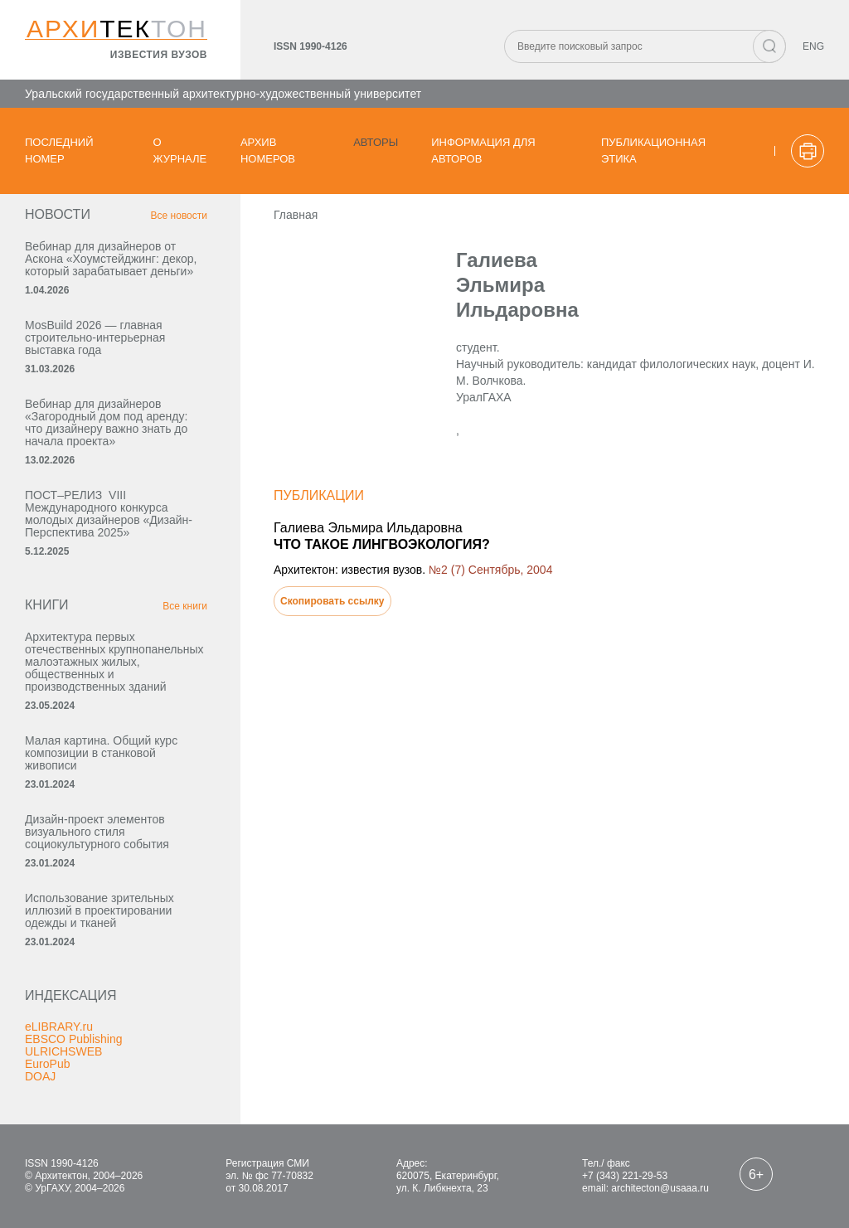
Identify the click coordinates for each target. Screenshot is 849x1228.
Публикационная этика (653, 150)
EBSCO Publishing (74, 1039)
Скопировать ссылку (332, 601)
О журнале (180, 150)
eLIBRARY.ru (59, 1026)
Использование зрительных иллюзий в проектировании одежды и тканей (99, 910)
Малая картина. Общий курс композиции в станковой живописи (101, 753)
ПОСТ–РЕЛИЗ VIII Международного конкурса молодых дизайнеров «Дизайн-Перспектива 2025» (108, 513)
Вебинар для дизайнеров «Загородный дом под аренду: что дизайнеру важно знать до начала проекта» (106, 422)
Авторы (375, 142)
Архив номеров (267, 150)
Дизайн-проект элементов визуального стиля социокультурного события (97, 832)
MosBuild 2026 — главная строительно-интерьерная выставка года (95, 337)
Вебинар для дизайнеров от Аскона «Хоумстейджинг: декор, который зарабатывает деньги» (110, 259)
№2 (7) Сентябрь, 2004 (490, 569)
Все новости (179, 215)
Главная (296, 214)
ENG (813, 46)
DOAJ (40, 1076)
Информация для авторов (483, 150)
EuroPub (47, 1063)
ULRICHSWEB (63, 1051)
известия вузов (158, 55)
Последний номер (59, 150)
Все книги (185, 606)
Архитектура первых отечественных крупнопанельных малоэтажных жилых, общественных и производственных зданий (114, 661)
